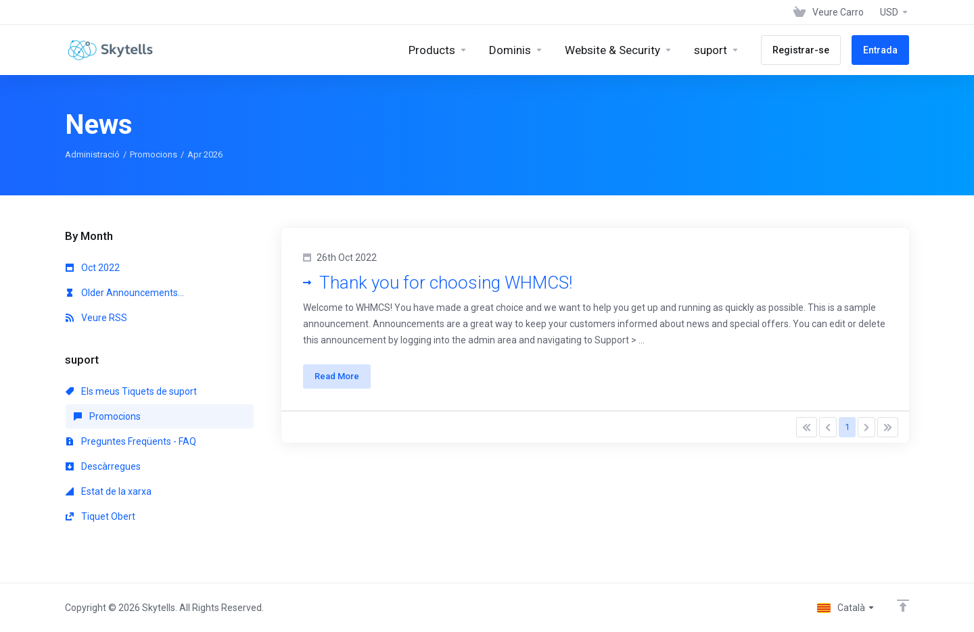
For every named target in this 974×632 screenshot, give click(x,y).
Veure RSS (96, 317)
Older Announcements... (125, 292)
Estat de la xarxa (109, 491)
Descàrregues (103, 466)
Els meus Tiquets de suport (131, 391)
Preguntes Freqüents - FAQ (131, 441)
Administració (92, 154)
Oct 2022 (93, 267)
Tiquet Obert (100, 516)
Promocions (153, 154)
